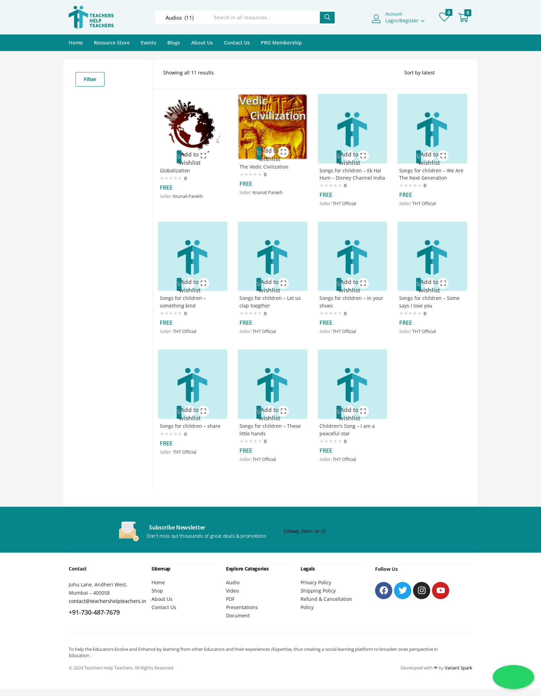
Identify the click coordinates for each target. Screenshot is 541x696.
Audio (232, 575)
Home (76, 42)
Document (238, 608)
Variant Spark (458, 660)
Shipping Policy (318, 583)
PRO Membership (281, 42)
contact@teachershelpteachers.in (107, 594)
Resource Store (112, 42)
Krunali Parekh (191, 192)
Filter (90, 79)
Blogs (173, 42)
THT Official (347, 207)
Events (148, 42)
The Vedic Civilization (267, 162)
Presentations (242, 599)
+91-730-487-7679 (94, 605)
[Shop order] (433, 73)
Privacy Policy (316, 575)
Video (232, 583)
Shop (157, 583)
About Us (202, 42)
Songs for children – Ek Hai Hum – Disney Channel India (349, 173)
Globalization (178, 166)
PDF (230, 591)
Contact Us (237, 42)
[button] (463, 17)
